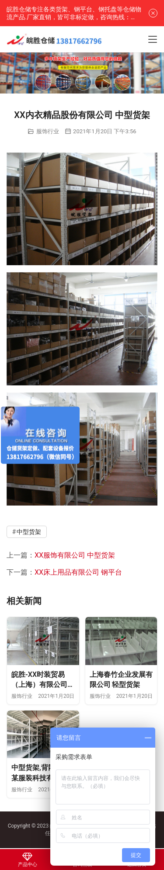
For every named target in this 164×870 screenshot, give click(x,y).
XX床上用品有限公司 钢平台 (78, 572)
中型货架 (29, 531)
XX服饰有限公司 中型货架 (75, 555)
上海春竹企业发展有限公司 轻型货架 (121, 679)
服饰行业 (47, 131)
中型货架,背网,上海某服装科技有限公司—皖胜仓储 (42, 773)
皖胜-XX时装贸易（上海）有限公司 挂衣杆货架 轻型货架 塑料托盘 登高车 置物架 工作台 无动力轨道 (41, 680)
